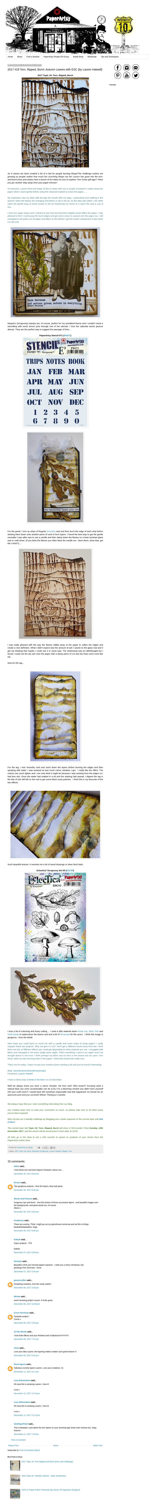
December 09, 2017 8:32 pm (26, 1355)
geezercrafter (20, 1280)
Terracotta (65, 1034)
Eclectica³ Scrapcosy (40, 1151)
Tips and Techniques (110, 57)
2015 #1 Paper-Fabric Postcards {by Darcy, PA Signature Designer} (51, 1490)
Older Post (97, 1445)
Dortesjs (18, 1261)
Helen (16, 1166)
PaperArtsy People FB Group (56, 57)
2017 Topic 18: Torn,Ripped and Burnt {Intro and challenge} (47, 1462)
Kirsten (17, 1182)
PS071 (67, 335)
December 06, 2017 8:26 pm (26, 1190)
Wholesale (91, 57)
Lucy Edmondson (22, 1380)
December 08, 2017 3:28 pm (26, 1288)
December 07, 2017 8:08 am (26, 1252)
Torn (70, 1151)
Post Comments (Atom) (30, 1450)
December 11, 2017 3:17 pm (26, 1372)
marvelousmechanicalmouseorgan (29, 1070)
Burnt (29, 1151)
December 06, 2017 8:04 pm (26, 1174)
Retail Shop (78, 57)
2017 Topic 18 (20, 1151)
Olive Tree (94, 1031)
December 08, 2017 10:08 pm (27, 1304)
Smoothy (51, 531)
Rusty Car (83, 1031)
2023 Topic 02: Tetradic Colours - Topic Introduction (44, 1476)
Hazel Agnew (20, 1364)
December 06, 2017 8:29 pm (26, 1212)
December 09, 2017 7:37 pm (26, 1339)
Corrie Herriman (21, 1313)
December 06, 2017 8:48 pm (26, 1231)
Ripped (64, 1151)
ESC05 (69, 870)
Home (10, 57)
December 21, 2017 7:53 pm (26, 1434)
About (19, 57)
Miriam (17, 1296)
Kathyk (17, 1239)
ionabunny (19, 1220)
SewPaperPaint (21, 1424)
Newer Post (13, 1445)
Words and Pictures (23, 1199)
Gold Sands (13, 1034)
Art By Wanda (20, 1332)
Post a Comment (18, 1440)
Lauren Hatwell (25, 1073)
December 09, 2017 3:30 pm (26, 1323)
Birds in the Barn (37, 1079)
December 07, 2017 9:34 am (26, 1271)
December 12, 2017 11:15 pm (27, 1393)
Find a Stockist (32, 57)
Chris (16, 1348)
